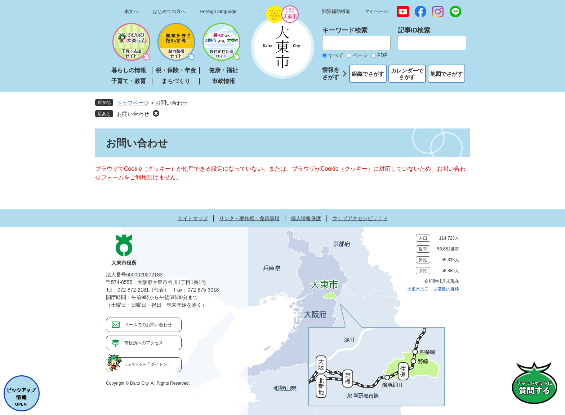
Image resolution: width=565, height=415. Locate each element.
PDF (382, 55)
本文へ (131, 11)
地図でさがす (446, 74)
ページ (360, 55)
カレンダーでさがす (407, 73)
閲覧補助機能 (336, 11)
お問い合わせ (133, 114)
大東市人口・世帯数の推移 (433, 289)
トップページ (133, 103)
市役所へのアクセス (143, 342)
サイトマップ (193, 218)
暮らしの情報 (128, 70)
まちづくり (175, 81)
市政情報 (223, 81)
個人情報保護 (306, 218)
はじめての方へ (169, 11)
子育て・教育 (128, 81)
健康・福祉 (223, 70)
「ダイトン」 (148, 364)
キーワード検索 (345, 30)
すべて (335, 55)
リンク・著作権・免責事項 (249, 218)
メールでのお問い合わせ (148, 324)
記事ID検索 (414, 30)
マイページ (376, 11)
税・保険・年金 (176, 70)
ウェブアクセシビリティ (360, 218)
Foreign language (218, 11)
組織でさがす (368, 74)
